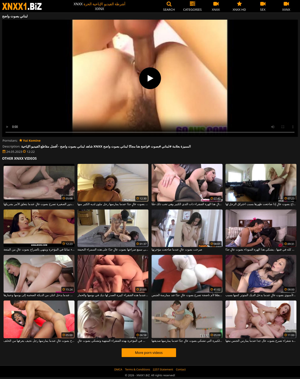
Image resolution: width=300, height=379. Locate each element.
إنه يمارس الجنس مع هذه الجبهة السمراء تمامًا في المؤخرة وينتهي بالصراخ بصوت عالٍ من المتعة (39, 249)
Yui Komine (30, 140)
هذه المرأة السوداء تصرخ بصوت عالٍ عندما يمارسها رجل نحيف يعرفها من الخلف (39, 341)
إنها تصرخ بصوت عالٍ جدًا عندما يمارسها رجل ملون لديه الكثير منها (112, 204)
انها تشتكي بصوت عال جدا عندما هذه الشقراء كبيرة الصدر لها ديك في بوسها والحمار (112, 295)
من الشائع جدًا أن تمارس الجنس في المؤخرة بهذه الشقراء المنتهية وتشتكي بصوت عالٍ (112, 341)
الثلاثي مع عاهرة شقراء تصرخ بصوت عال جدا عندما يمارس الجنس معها (260, 341)
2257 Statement (163, 369)
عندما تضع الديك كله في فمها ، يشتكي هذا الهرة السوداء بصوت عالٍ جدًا (260, 249)
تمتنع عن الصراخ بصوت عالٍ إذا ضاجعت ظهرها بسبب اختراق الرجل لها (260, 204)
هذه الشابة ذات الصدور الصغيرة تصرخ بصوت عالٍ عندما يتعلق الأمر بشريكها (39, 204)
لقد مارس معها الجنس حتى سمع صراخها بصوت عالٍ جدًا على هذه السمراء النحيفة (112, 249)
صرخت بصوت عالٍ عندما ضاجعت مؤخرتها (177, 249)
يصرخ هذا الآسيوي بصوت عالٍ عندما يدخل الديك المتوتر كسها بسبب (260, 295)
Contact (181, 369)
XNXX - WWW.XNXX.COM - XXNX (22, 6)
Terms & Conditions (137, 369)
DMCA (118, 369)
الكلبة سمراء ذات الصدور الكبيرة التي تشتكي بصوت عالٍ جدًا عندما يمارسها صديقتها (187, 341)
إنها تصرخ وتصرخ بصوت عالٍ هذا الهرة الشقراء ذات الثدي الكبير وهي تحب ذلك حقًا (187, 204)
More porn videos (149, 352)
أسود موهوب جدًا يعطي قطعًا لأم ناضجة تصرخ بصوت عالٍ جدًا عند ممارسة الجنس (187, 295)
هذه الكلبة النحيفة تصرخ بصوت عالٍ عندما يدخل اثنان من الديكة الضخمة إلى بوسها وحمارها (39, 295)
